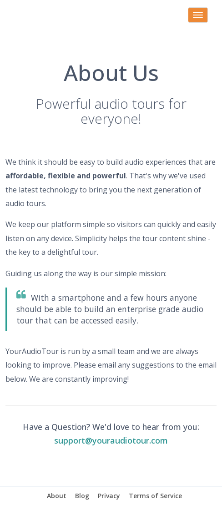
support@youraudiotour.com (111, 440)
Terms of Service (155, 495)
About (56, 495)
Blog (82, 495)
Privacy (109, 495)
